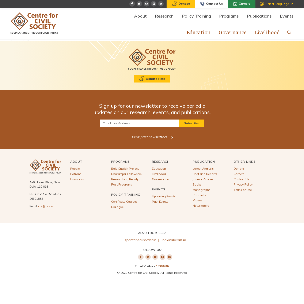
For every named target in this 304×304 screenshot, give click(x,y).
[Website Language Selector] (279, 4)
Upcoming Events (164, 196)
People (75, 169)
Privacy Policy (243, 184)
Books (197, 184)
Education (198, 33)
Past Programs (121, 184)
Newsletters (201, 206)
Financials (77, 179)
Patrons (75, 174)
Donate (181, 3)
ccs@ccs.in (45, 206)
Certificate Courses (124, 202)
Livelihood (267, 33)
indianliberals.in (174, 240)
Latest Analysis (203, 169)
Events (286, 16)
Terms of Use (243, 190)
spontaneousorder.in (140, 240)
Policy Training (196, 16)
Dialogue (117, 207)
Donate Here (152, 78)
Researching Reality (124, 179)
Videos (197, 200)
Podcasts (199, 195)
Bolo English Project (125, 169)
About (140, 16)
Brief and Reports (205, 174)
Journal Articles (203, 179)
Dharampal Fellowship (126, 174)
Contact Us (211, 3)
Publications (259, 16)
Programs (229, 16)
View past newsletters (151, 136)
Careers (241, 3)
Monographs (201, 190)
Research (164, 16)
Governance (233, 33)
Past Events (160, 202)
